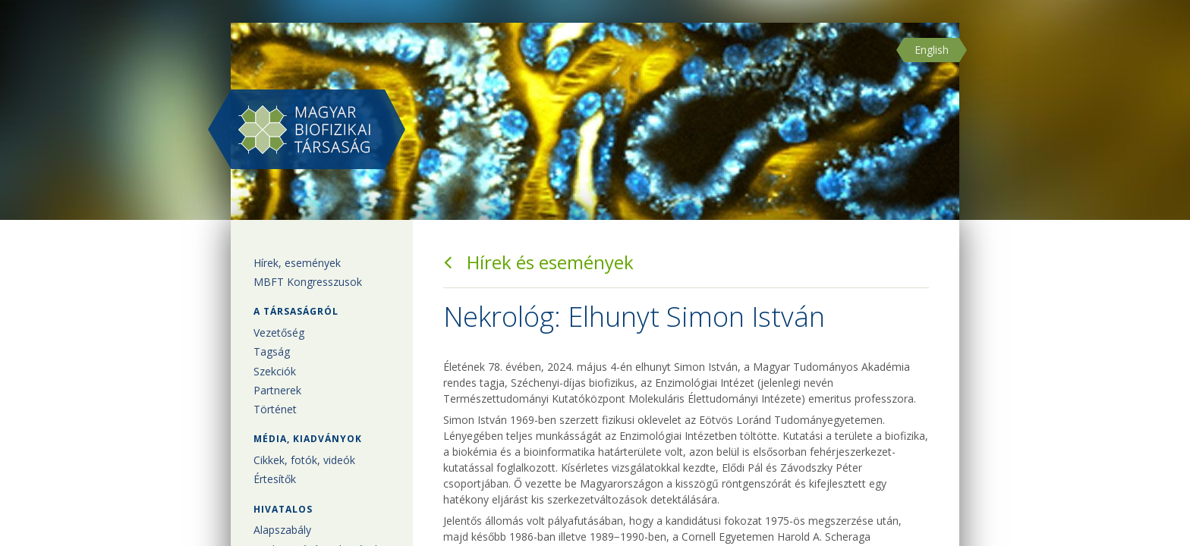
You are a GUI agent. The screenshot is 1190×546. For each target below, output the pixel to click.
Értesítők (274, 479)
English (932, 49)
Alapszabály (282, 529)
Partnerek (277, 390)
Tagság (271, 351)
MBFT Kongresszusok (307, 282)
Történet (275, 409)
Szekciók (274, 371)
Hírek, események (297, 263)
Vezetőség (278, 332)
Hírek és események (538, 262)
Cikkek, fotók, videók (304, 460)
